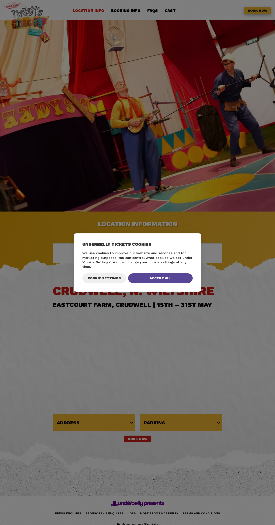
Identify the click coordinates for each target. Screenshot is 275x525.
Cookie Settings (104, 278)
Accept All (160, 278)
